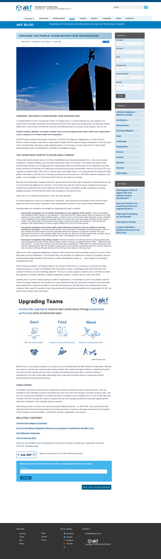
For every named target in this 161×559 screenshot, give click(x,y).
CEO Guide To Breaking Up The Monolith (126, 215)
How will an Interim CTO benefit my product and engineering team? (127, 206)
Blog (72, 18)
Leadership (121, 141)
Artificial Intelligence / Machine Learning (126, 113)
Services (43, 18)
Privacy (44, 540)
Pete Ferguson (46, 42)
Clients (21, 537)
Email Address (24, 468)
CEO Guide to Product (126, 222)
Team (118, 18)
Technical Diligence (125, 131)
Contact (130, 18)
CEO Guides (121, 173)
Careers (106, 18)
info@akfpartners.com (93, 533)
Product (119, 157)
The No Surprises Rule (26, 438)
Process (120, 152)
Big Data (120, 163)
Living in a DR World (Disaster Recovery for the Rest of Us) (127, 230)
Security (120, 168)
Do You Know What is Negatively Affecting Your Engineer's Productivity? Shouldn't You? (55, 428)
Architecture (121, 120)
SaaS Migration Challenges (28, 433)
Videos (83, 18)
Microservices (122, 125)
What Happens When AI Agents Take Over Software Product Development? (126, 194)
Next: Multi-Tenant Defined (96, 487)
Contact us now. (32, 446)
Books (94, 18)
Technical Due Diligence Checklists (31, 423)
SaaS (118, 136)
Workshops (59, 18)
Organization (122, 147)
